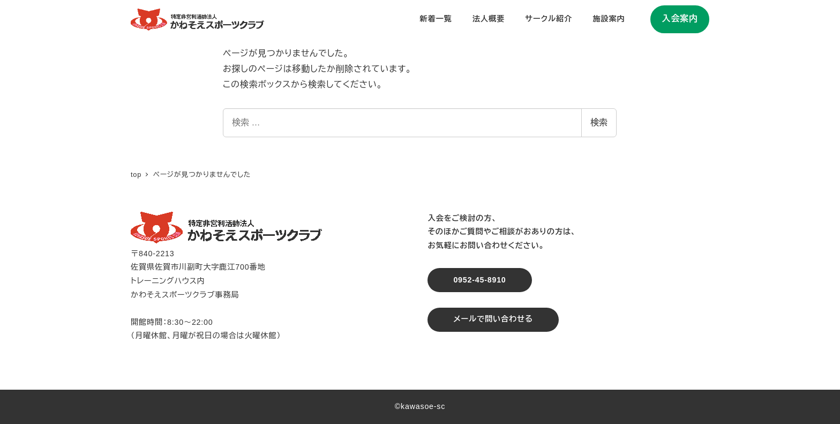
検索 (599, 122)
